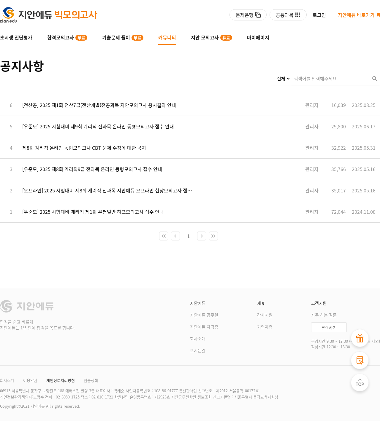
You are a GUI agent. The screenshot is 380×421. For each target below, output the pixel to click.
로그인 (319, 14)
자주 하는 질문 (324, 315)
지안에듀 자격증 (204, 327)
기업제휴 (265, 327)
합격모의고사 (67, 37)
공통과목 (285, 14)
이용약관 (30, 380)
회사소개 (197, 339)
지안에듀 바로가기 (356, 14)
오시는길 (197, 350)
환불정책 (91, 380)
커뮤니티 (167, 37)
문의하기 (329, 328)
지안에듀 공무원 (204, 315)
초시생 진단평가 (16, 37)
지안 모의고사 (211, 37)
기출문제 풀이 (122, 37)
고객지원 (319, 303)
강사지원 (265, 315)
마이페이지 (258, 37)
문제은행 (245, 14)
